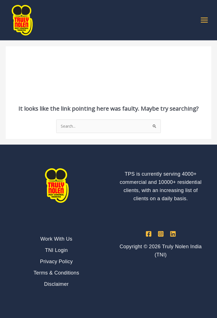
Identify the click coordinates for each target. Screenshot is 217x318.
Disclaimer (56, 284)
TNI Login (56, 250)
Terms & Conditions (56, 273)
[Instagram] (161, 234)
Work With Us (56, 239)
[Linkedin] (173, 234)
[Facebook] (149, 234)
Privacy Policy (56, 261)
